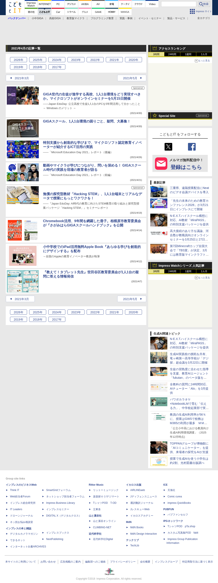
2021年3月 (22, 78)
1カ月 (204, 54)
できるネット (17, 540)
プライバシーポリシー (123, 561)
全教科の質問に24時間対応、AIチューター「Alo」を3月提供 (189, 388)
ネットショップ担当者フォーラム (65, 496)
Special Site (167, 116)
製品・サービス (176, 18)
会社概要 (145, 561)
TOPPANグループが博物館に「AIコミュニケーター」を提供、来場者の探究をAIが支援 (189, 448)
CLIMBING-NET (102, 527)
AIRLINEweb (137, 490)
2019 (18, 67)
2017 (57, 67)
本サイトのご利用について (20, 561)
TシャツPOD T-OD (104, 502)
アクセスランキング (172, 48)
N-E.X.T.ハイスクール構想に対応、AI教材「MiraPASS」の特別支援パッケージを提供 (189, 220)
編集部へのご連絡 (95, 561)
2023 (76, 60)
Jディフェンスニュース (143, 496)
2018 (37, 67)
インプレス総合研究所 (23, 502)
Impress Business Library (60, 502)
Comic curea (175, 496)
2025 (37, 60)
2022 (95, 60)
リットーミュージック (106, 490)
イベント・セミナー (149, 18)
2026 (18, 60)
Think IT (14, 490)
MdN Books (136, 527)
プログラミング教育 (102, 18)
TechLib (134, 545)
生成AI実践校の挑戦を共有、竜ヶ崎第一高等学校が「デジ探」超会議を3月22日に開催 (189, 358)
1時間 (156, 54)
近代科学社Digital (103, 539)
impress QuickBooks (179, 502)
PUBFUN (168, 509)
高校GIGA (55, 18)
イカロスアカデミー (141, 515)
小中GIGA (37, 18)
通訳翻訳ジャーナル (141, 502)
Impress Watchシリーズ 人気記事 (181, 265)
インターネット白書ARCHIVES (28, 546)
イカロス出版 (133, 484)
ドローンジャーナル (21, 515)
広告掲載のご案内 (70, 561)
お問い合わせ (48, 561)
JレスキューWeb (139, 509)
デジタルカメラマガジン (24, 533)
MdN (129, 522)
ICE (165, 484)
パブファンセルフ (178, 514)
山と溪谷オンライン (104, 521)
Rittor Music (96, 484)
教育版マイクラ (76, 18)
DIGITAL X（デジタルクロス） (63, 515)
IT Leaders (16, 509)
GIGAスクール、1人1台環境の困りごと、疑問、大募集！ (87, 121)
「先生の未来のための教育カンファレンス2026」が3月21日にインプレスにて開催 (189, 205)
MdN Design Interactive (143, 533)
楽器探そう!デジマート (106, 496)
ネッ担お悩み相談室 (21, 522)
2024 (57, 60)
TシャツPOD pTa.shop (181, 526)
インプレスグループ (166, 561)
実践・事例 (126, 18)
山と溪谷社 (95, 515)
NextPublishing (54, 539)
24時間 (172, 54)
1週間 (188, 54)
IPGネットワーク (173, 521)
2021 (114, 60)
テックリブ (132, 540)
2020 (133, 60)
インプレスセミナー (57, 509)
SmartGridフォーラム (58, 490)
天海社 (171, 490)
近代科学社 (95, 533)
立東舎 (97, 509)
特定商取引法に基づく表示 (197, 561)
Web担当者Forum (20, 496)
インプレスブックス (57, 532)
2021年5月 (130, 78)
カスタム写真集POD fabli (183, 532)
